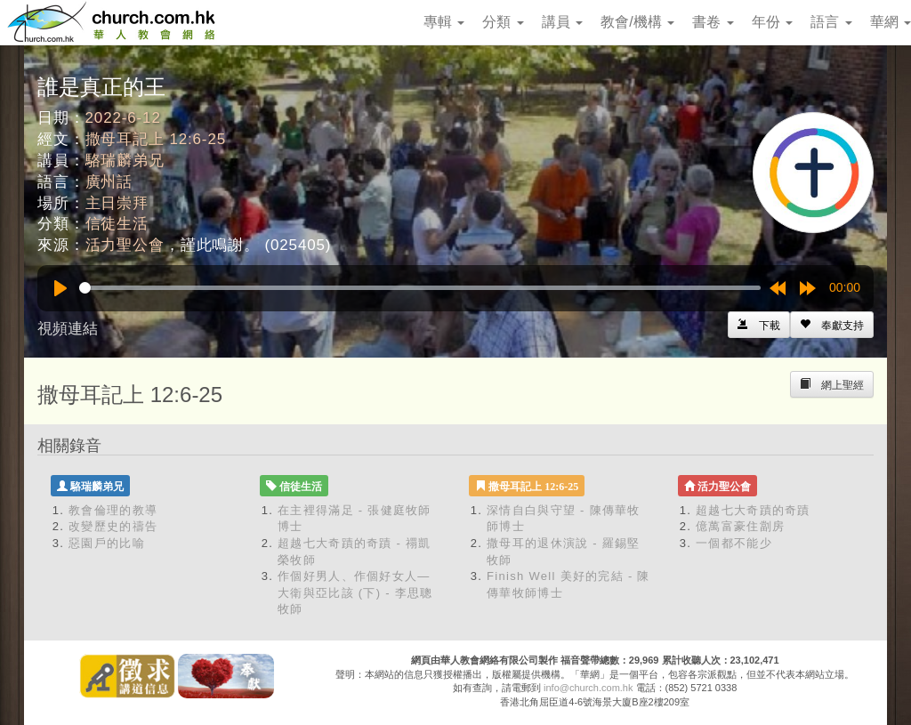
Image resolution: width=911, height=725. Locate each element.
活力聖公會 (125, 245)
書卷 (712, 21)
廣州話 (109, 181)
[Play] (60, 288)
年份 (772, 21)
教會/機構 (637, 21)
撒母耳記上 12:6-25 (155, 139)
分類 (502, 21)
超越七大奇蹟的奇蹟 (753, 510)
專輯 (443, 21)
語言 (830, 21)
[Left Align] (832, 324)
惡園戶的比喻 (107, 543)
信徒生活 (117, 223)
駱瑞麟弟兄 (125, 160)
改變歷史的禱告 (113, 526)
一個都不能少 (734, 543)
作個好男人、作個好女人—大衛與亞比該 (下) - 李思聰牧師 (355, 592)
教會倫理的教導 (113, 510)
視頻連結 (67, 328)
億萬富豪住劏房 (740, 526)
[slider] (420, 287)
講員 (562, 21)
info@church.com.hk (588, 687)
